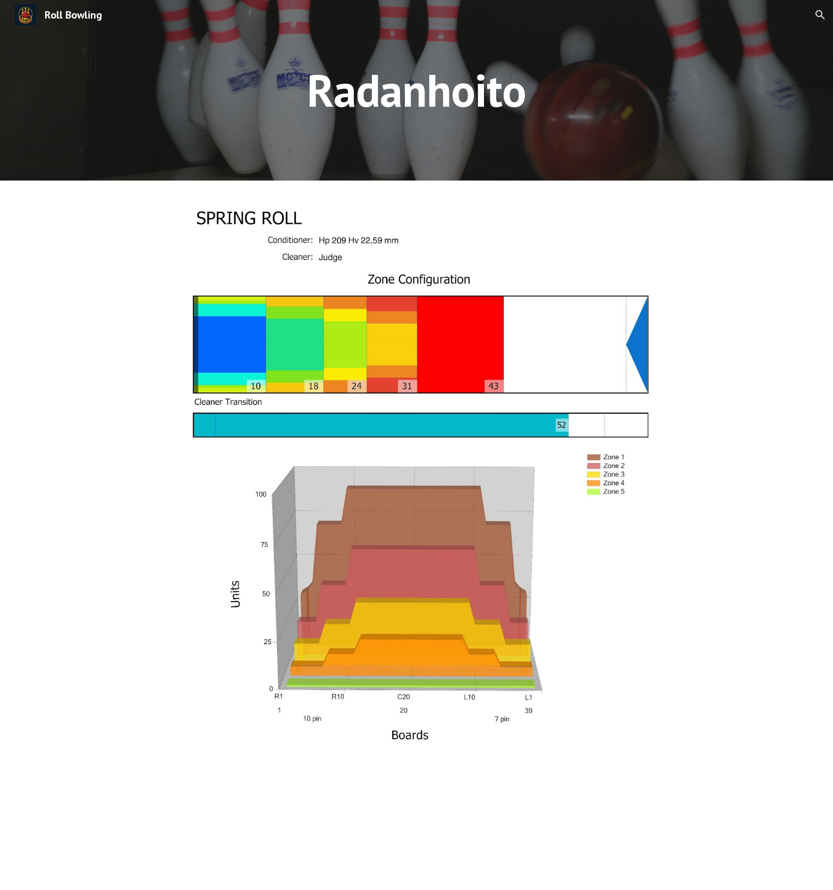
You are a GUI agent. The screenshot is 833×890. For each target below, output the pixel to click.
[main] (416, 90)
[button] (820, 15)
